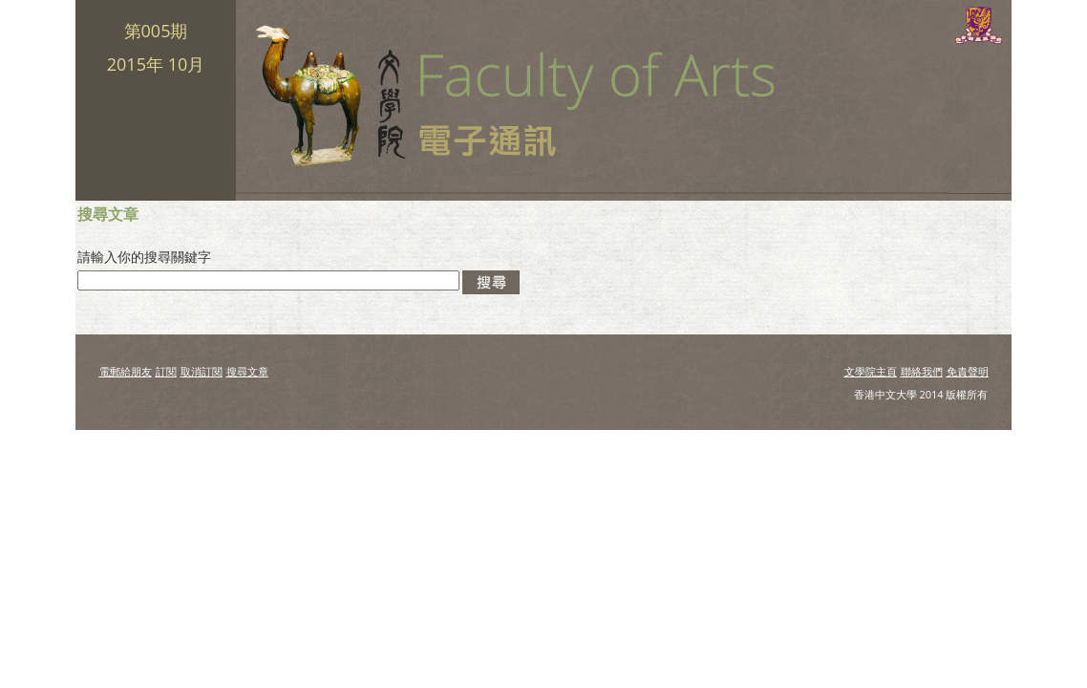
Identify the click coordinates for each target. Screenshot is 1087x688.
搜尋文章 (247, 371)
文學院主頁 (870, 371)
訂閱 (166, 371)
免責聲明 (968, 371)
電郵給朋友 (125, 371)
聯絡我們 (922, 371)
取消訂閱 (202, 371)
